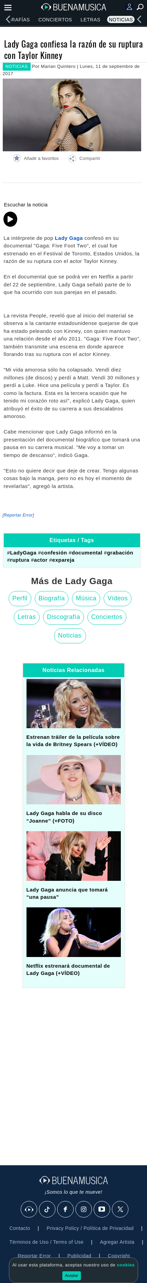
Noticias (121, 19)
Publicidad (79, 1256)
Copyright (119, 1256)
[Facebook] (65, 1209)
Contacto (20, 1228)
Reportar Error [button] (34, 1256)
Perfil (20, 598)
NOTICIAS (17, 66)
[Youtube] (102, 1209)
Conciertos (55, 19)
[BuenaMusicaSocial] (29, 1209)
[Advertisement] (73, 1070)
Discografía (63, 616)
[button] (84, 159)
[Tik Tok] (47, 1209)
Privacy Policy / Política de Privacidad (90, 1228)
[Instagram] (84, 1209)
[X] (120, 1209)
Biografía (52, 598)
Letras (90, 19)
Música (86, 598)
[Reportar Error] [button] (18, 515)
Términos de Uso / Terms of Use (46, 1242)
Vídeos (117, 598)
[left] (8, 19)
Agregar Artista (117, 1242)
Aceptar (71, 1275)
